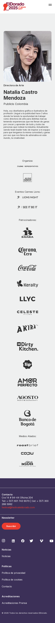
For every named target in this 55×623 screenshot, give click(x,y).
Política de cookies (12, 579)
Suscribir (11, 526)
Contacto (7, 586)
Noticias (6, 556)
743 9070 (24, 500)
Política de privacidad (13, 572)
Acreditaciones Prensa (14, 603)
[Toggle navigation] (50, 4)
